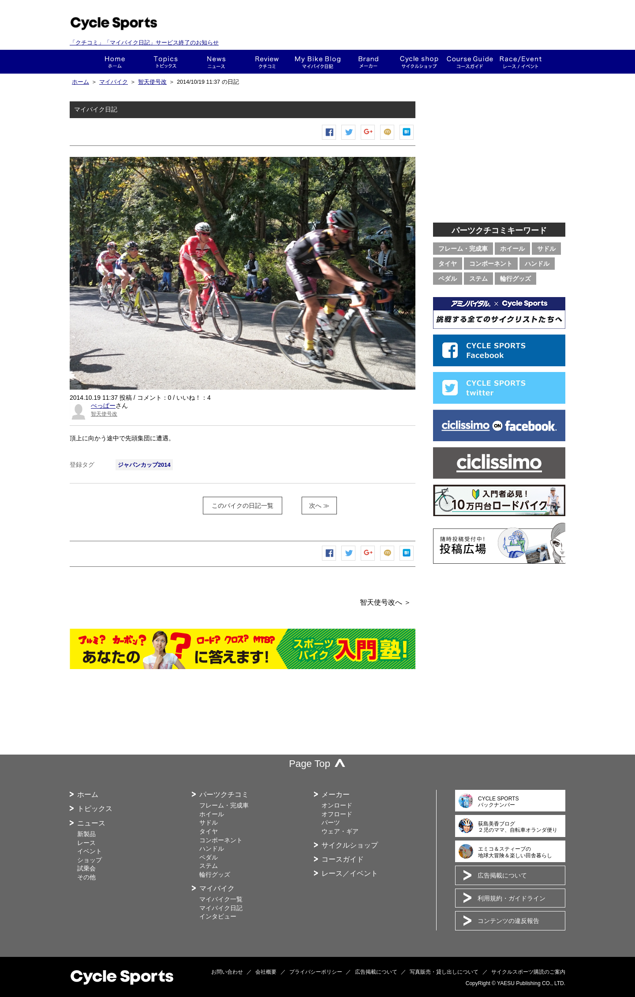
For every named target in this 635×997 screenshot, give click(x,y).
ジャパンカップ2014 (144, 464)
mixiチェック (387, 139)
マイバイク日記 (221, 907)
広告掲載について (502, 875)
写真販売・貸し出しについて (444, 972)
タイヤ (447, 263)
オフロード (336, 814)
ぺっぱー (103, 405)
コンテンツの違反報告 (508, 920)
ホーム (115, 62)
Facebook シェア (329, 139)
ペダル (447, 278)
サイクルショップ (349, 845)
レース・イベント (520, 62)
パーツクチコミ (224, 794)
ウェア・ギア (340, 831)
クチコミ (267, 62)
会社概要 (265, 972)
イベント (89, 851)
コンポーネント (490, 263)
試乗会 (86, 868)
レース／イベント (349, 873)
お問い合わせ (227, 972)
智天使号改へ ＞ (385, 602)
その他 (86, 877)
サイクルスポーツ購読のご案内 (528, 972)
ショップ (419, 62)
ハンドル (537, 263)
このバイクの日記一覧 (242, 505)
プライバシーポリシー (315, 972)
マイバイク (113, 82)
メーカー (368, 62)
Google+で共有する (368, 139)
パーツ (330, 822)
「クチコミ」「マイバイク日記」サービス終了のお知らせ (144, 42)
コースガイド (469, 62)
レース (86, 842)
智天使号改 (152, 82)
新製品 (86, 833)
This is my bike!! (317, 62)
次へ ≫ (319, 505)
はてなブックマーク (407, 139)
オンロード (336, 805)
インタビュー (217, 916)
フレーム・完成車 (463, 248)
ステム (478, 278)
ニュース (216, 62)
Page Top (309, 763)
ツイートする (349, 139)
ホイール (512, 248)
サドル (546, 248)
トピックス (165, 62)
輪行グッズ (515, 278)
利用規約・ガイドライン (511, 898)
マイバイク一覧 (221, 899)
